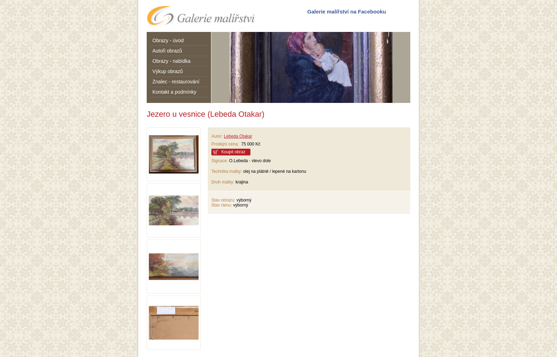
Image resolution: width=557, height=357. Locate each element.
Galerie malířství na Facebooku (346, 12)
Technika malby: (226, 171)
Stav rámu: (221, 205)
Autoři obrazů (167, 51)
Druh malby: (222, 182)
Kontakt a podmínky (174, 92)
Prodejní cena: (226, 144)
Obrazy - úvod (168, 40)
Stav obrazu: (223, 200)
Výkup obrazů (167, 71)
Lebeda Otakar (238, 136)
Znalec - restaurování (175, 81)
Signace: (219, 160)
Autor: (217, 136)
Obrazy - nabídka (171, 61)
